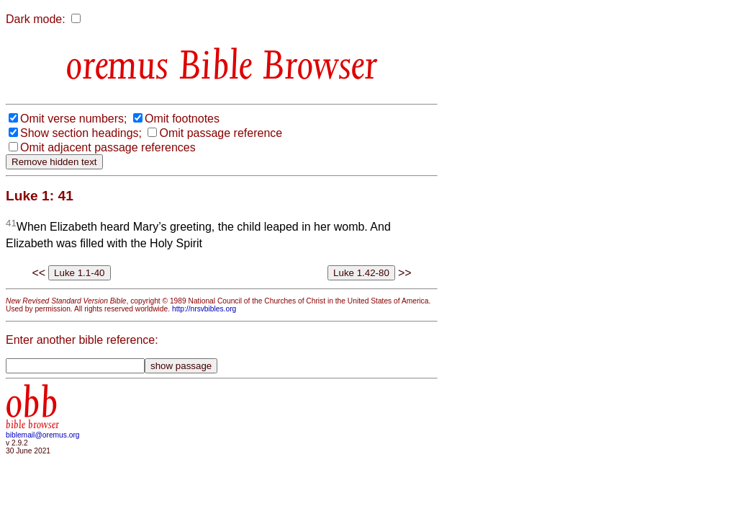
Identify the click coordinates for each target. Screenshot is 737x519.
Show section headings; (81, 133)
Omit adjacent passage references (108, 147)
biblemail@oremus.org (43, 435)
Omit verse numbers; (73, 118)
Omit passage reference (220, 133)
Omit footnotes (182, 118)
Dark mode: (35, 19)
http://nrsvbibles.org (204, 309)
